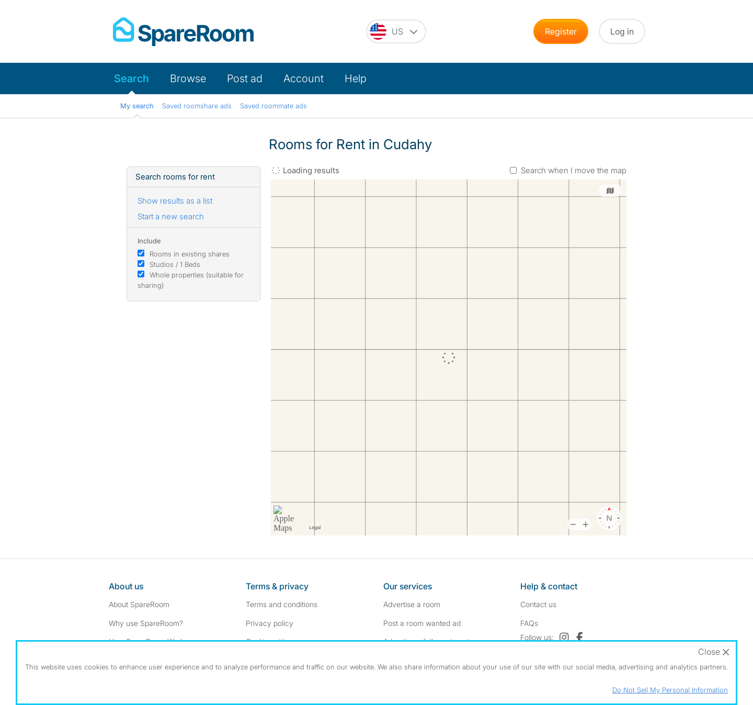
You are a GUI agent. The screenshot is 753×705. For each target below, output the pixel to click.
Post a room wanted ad (422, 623)
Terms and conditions (281, 604)
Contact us (538, 604)
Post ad (245, 78)
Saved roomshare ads (197, 106)
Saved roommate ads (273, 106)
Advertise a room (411, 604)
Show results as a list (175, 201)
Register (561, 31)
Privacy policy (269, 623)
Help (356, 78)
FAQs (529, 623)
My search (137, 106)
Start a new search (171, 216)
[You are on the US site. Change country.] (396, 31)
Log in (622, 31)
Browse (188, 78)
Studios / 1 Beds (175, 264)
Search (131, 78)
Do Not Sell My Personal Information (670, 690)
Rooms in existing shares (190, 254)
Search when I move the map (573, 170)
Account (303, 78)
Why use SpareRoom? (146, 623)
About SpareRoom (139, 604)
